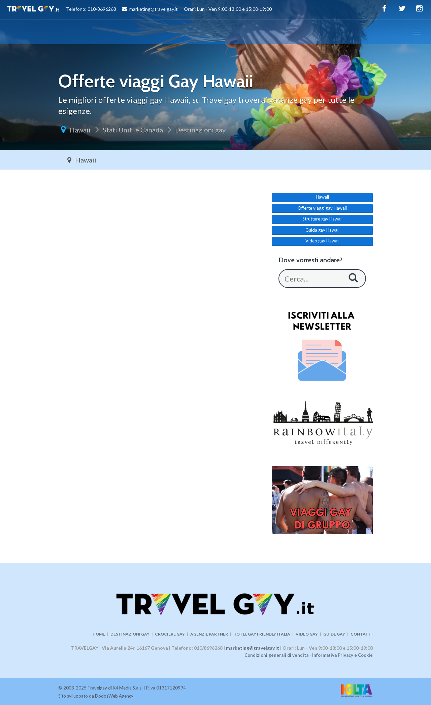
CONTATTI (362, 634)
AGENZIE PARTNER (209, 634)
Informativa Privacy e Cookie (342, 655)
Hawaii (80, 130)
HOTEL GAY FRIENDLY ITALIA (261, 634)
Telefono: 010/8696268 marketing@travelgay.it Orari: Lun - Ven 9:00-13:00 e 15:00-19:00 (139, 10)
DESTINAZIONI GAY (130, 634)
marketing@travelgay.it (252, 648)
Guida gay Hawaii (322, 230)
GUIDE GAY (334, 634)
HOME (99, 634)
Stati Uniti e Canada (133, 130)
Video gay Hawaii (322, 240)
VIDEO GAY (307, 634)
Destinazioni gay (200, 130)
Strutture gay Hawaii (322, 219)
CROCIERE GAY (170, 634)
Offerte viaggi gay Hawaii (322, 208)
